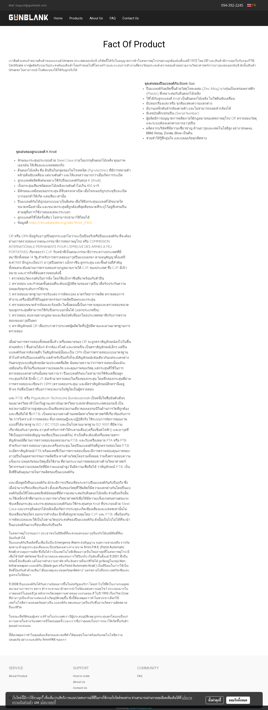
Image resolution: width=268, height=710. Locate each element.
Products (76, 18)
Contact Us (130, 18)
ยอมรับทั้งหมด (238, 700)
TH (251, 5)
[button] (146, 18)
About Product (18, 676)
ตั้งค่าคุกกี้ (214, 700)
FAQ (113, 18)
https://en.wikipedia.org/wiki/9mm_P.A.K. (61, 223)
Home (58, 18)
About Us (96, 18)
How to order (81, 676)
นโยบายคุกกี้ (48, 702)
